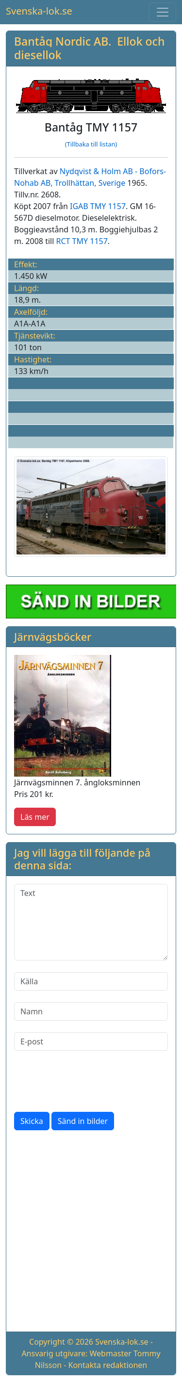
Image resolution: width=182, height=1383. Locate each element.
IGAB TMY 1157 (98, 206)
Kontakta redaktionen (108, 1365)
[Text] (91, 922)
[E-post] (91, 1041)
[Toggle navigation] (162, 12)
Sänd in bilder (83, 1121)
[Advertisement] (91, 1233)
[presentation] (88, 1081)
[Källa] (91, 981)
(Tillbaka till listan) (91, 144)
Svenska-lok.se (39, 10)
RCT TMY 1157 (82, 241)
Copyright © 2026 (61, 1341)
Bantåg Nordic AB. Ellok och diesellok (89, 48)
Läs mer (35, 817)
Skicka (31, 1121)
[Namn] (91, 1011)
